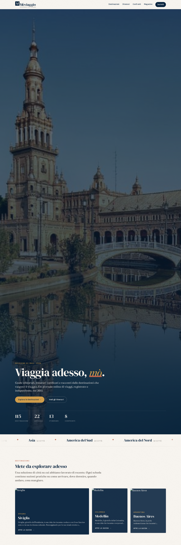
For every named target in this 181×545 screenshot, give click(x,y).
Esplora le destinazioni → (29, 399)
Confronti (137, 4)
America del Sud (87, 440)
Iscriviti (160, 4)
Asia (40, 440)
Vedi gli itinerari (56, 399)
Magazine (148, 4)
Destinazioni (114, 4)
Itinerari (126, 4)
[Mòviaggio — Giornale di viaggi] (25, 4)
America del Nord (146, 440)
